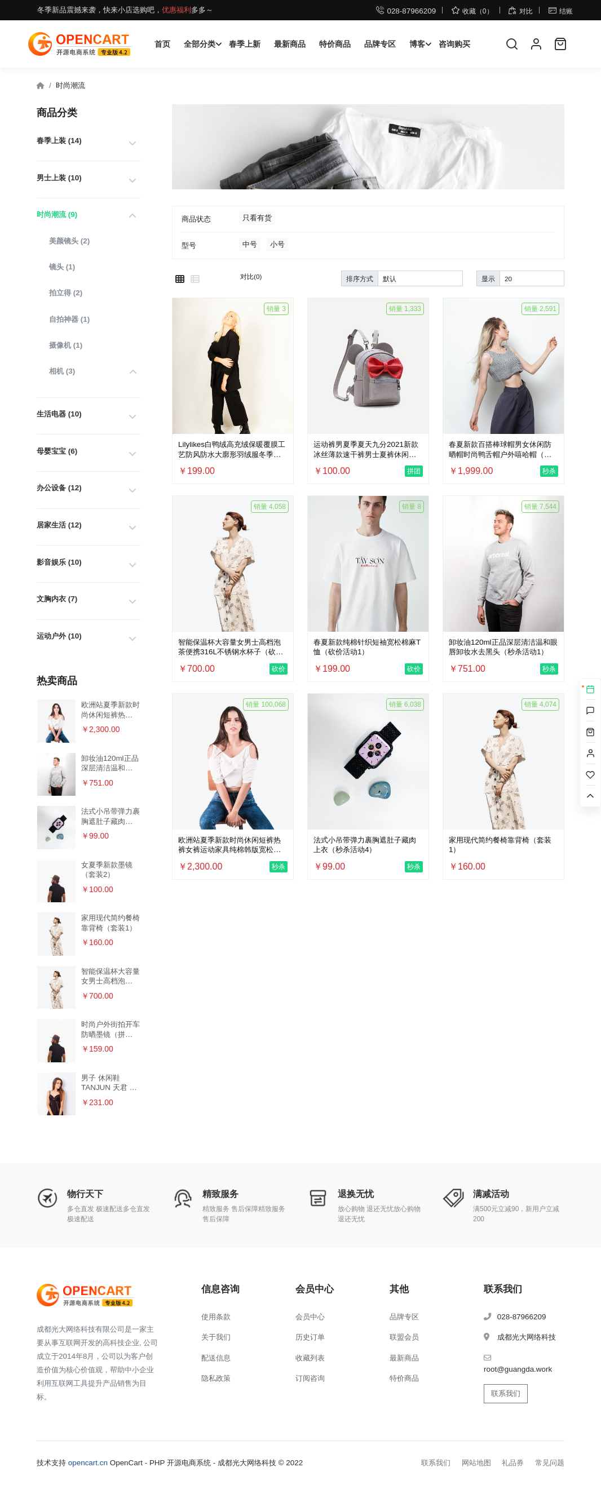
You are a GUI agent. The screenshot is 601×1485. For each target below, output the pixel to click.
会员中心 (310, 1317)
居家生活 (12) (59, 525)
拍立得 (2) (65, 293)
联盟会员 (404, 1337)
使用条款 (216, 1317)
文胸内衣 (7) (57, 599)
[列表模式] (195, 280)
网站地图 (476, 1463)
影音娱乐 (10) (59, 562)
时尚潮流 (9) (57, 214)
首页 (162, 43)
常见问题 (549, 1463)
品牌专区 (380, 43)
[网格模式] (180, 280)
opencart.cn (88, 1463)
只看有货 (257, 218)
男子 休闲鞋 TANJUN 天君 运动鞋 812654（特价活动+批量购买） (109, 1083)
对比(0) (251, 276)
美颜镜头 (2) (69, 241)
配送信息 (216, 1358)
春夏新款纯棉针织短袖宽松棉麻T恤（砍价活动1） (367, 647)
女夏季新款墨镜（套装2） (106, 870)
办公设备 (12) (59, 488)
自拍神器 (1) (69, 319)
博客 (417, 43)
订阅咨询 (310, 1378)
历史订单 (310, 1337)
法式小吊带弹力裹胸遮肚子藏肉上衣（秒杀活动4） (110, 816)
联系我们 (505, 1393)
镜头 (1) (62, 267)
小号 (277, 244)
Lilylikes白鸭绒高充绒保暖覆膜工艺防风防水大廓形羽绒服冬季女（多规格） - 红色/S (231, 449)
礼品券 (513, 1463)
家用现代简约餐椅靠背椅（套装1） (110, 923)
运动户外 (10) (59, 636)
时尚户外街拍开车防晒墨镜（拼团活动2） (110, 1029)
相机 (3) (62, 371)
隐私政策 (216, 1378)
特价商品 (335, 43)
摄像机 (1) (65, 345)
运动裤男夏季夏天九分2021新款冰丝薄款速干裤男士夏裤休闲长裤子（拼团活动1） (365, 449)
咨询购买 (454, 43)
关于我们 (216, 1337)
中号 (249, 244)
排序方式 (359, 278)
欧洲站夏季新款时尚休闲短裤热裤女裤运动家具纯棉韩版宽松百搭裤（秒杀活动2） (110, 710)
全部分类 (199, 43)
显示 (488, 278)
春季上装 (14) (59, 140)
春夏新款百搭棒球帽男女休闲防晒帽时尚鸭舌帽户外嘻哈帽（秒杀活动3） (500, 449)
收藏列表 (310, 1358)
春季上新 (244, 43)
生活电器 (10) (59, 414)
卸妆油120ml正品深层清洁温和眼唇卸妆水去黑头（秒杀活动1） (110, 763)
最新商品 (290, 43)
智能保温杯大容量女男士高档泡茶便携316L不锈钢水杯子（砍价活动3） (110, 976)
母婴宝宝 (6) (57, 451)
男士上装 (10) (59, 178)
